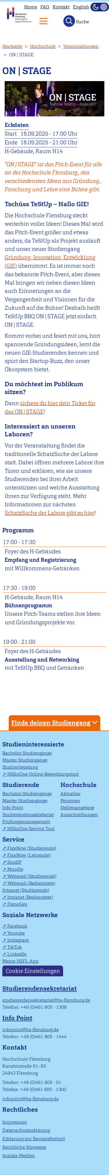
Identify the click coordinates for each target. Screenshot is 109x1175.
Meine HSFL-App (20, 961)
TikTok (14, 947)
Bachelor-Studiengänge (27, 753)
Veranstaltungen (81, 46)
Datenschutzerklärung (26, 1130)
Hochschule (43, 46)
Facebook (17, 926)
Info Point (12, 808)
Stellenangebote (77, 808)
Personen (70, 801)
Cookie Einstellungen (33, 971)
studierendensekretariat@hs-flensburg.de (46, 1000)
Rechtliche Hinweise (24, 1147)
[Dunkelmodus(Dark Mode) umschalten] (99, 7)
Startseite (12, 46)
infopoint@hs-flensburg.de (30, 1030)
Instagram (18, 940)
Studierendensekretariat (28, 815)
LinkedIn (17, 954)
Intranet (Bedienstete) (30, 897)
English (81, 7)
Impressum (14, 1122)
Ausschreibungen (79, 815)
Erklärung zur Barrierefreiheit (33, 1139)
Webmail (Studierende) (31, 876)
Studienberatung (20, 767)
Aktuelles (70, 794)
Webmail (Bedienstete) (31, 883)
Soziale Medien (18, 1156)
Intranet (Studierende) (25, 890)
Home (30, 7)
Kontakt (61, 7)
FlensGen (17, 904)
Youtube (16, 933)
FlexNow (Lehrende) (29, 855)
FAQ (44, 7)
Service (13, 839)
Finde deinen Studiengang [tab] (55, 722)
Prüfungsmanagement (26, 822)
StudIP (14, 862)
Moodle (15, 869)
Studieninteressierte (33, 744)
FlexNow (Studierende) (31, 848)
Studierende (20, 785)
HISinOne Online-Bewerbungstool (43, 774)
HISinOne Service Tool (31, 829)
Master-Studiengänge (24, 760)
